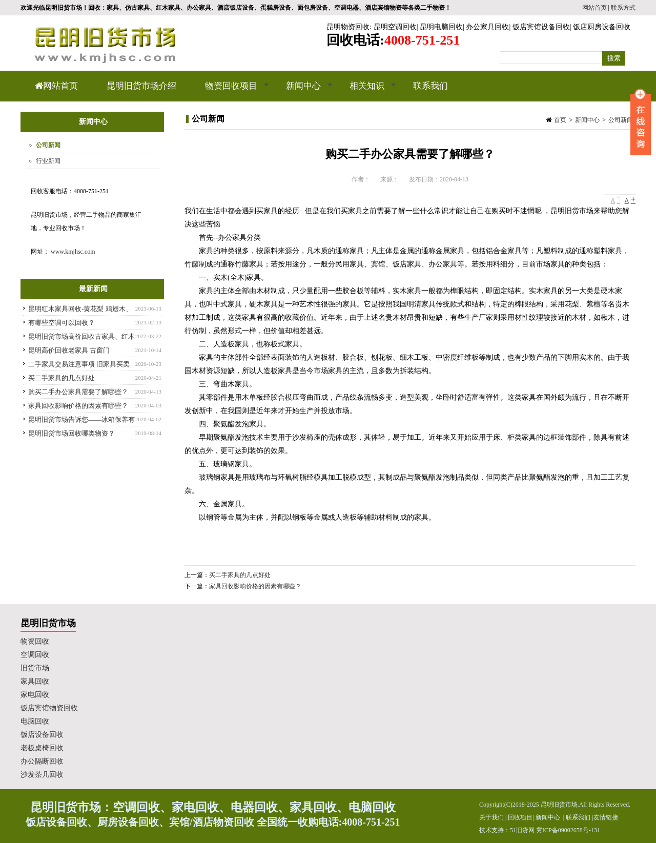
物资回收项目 (230, 91)
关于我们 (491, 817)
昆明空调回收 (395, 27)
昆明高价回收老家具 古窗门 (69, 350)
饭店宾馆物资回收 (49, 708)
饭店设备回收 (42, 734)
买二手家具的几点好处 (240, 575)
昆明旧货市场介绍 (141, 86)
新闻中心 (302, 91)
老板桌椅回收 (42, 748)
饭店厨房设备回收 (601, 27)
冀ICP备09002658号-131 (568, 830)
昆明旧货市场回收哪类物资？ (71, 433)
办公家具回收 (487, 27)
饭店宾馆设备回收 (541, 27)
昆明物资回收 (348, 27)
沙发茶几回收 (42, 774)
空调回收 (34, 655)
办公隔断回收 (42, 761)
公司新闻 (620, 120)
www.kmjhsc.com (73, 251)
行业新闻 (48, 161)
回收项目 (520, 817)
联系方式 (623, 7)
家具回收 (34, 681)
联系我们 (430, 86)
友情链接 (605, 817)
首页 (560, 120)
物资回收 (34, 641)
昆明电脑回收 (441, 27)
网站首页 (594, 7)
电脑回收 (34, 721)
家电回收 (34, 694)
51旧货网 (522, 830)
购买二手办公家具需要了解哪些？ (78, 392)
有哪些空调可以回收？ (61, 322)
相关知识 (365, 91)
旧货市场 (34, 668)
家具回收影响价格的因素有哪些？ (255, 586)
